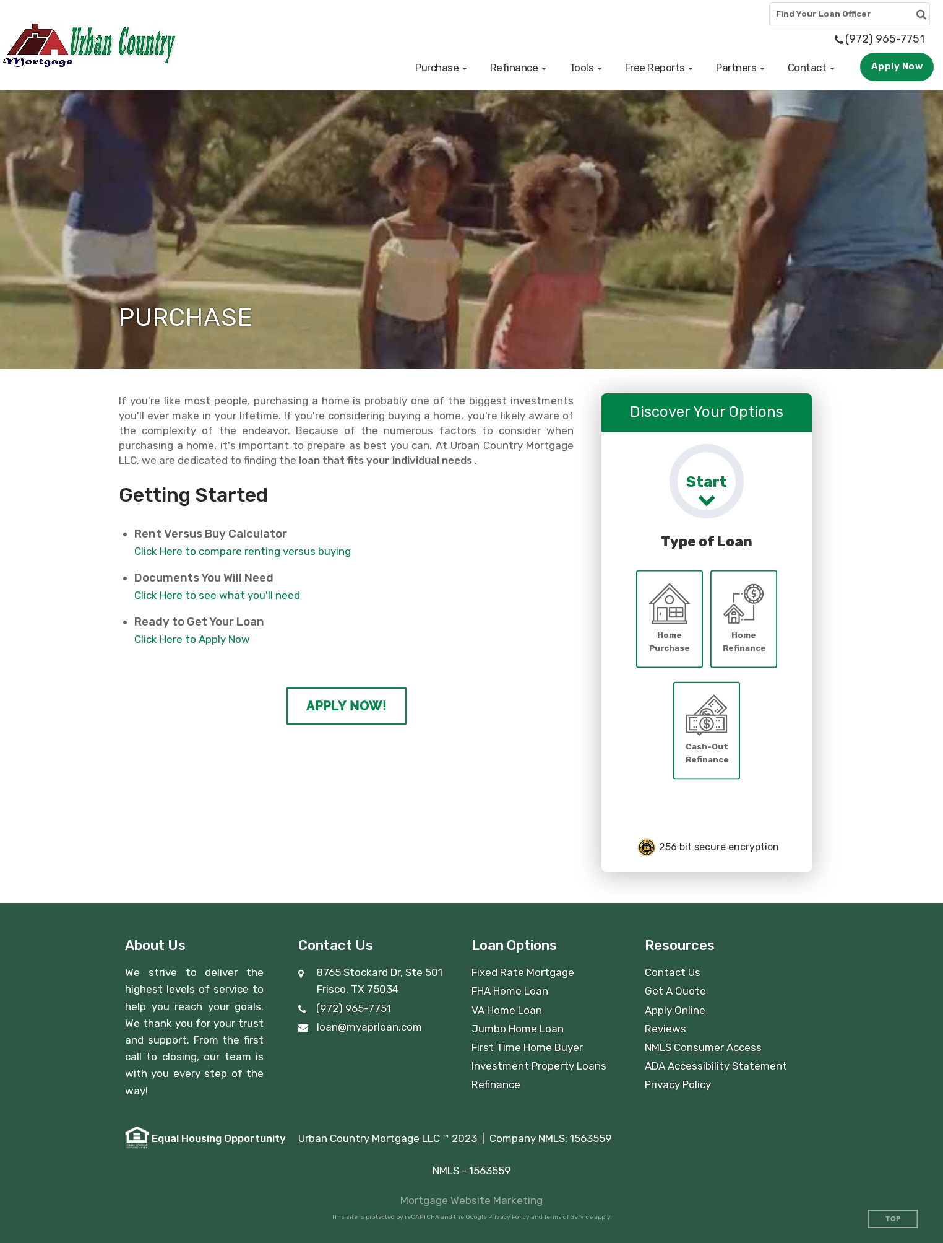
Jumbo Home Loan (518, 1029)
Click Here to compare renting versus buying (242, 551)
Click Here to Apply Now (192, 639)
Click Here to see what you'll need (217, 595)
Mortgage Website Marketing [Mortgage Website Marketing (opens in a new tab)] (471, 1200)
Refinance (496, 1084)
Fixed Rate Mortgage (523, 972)
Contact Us (672, 972)
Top (893, 1219)
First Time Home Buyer (527, 1047)
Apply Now (897, 66)
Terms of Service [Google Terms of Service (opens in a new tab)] (568, 1217)
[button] (441, 67)
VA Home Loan (507, 1010)
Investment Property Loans (539, 1066)
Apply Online (675, 1010)
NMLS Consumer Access (703, 1047)
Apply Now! (346, 706)
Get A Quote (675, 991)
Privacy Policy (678, 1084)
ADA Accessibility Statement (716, 1066)
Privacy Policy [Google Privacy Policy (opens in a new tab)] (509, 1217)
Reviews (665, 1029)
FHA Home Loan (510, 991)
